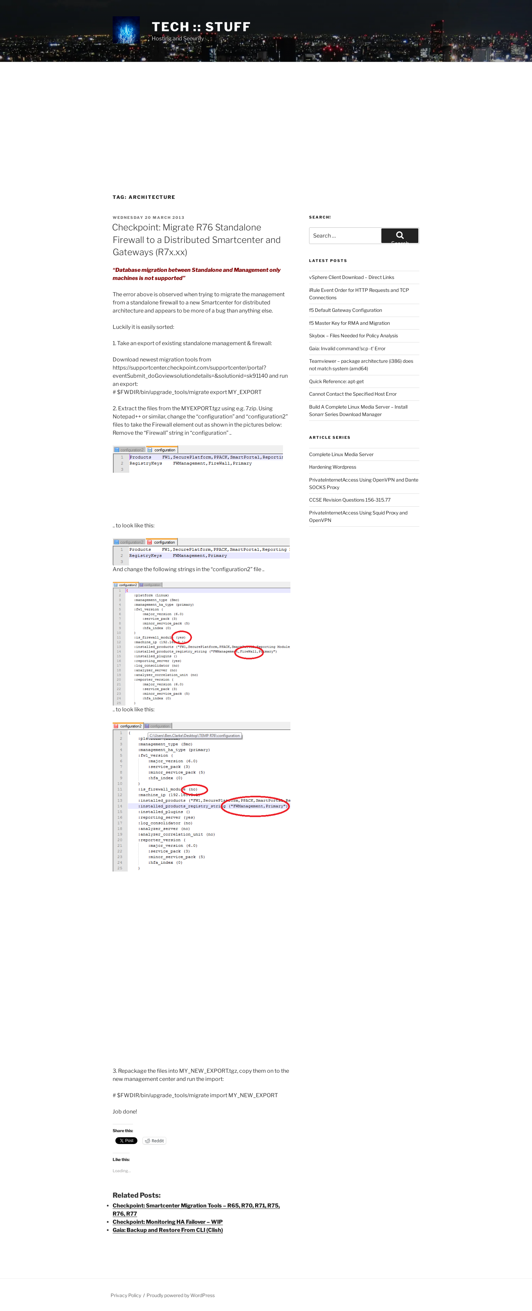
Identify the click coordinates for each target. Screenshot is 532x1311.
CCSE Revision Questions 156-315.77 (350, 500)
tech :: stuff (201, 26)
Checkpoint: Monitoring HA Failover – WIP (168, 1222)
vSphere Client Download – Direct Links (351, 277)
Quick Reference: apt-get (336, 381)
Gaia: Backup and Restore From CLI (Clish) (168, 1230)
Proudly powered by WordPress (181, 1295)
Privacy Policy (126, 1295)
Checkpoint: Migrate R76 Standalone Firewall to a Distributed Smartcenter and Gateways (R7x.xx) (196, 239)
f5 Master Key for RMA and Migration (349, 323)
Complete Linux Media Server (341, 454)
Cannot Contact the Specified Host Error (353, 394)
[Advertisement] (266, 113)
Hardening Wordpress (332, 467)
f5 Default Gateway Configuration (345, 310)
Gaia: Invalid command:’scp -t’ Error (347, 348)
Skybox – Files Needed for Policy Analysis (353, 335)
